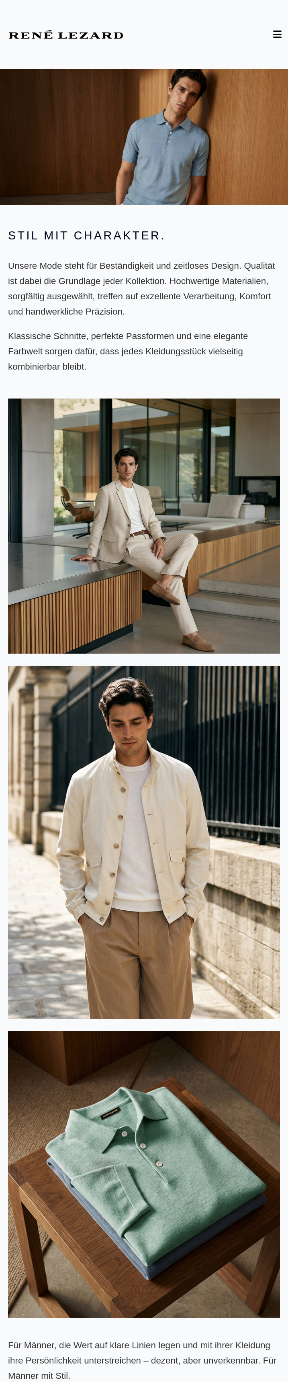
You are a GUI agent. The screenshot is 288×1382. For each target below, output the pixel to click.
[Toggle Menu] (277, 34)
